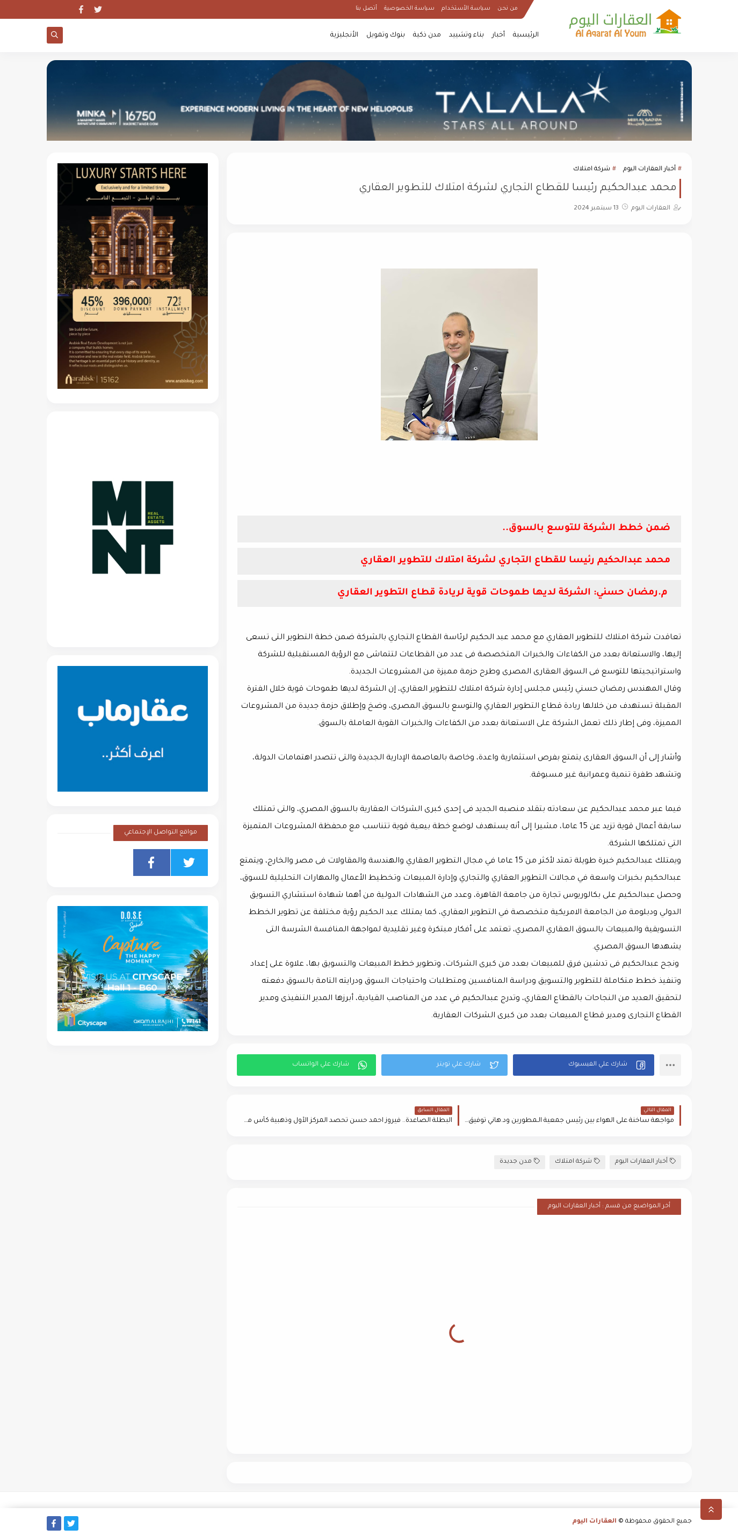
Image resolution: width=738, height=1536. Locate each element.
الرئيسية (526, 35)
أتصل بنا (366, 8)
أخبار (498, 35)
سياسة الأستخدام (466, 8)
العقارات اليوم (595, 1521)
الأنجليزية (344, 35)
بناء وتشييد (466, 35)
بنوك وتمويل (385, 35)
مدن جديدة (520, 1161)
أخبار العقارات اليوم (649, 169)
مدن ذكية (427, 35)
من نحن (507, 8)
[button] (583, 1065)
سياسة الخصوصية (409, 8)
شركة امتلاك (591, 169)
